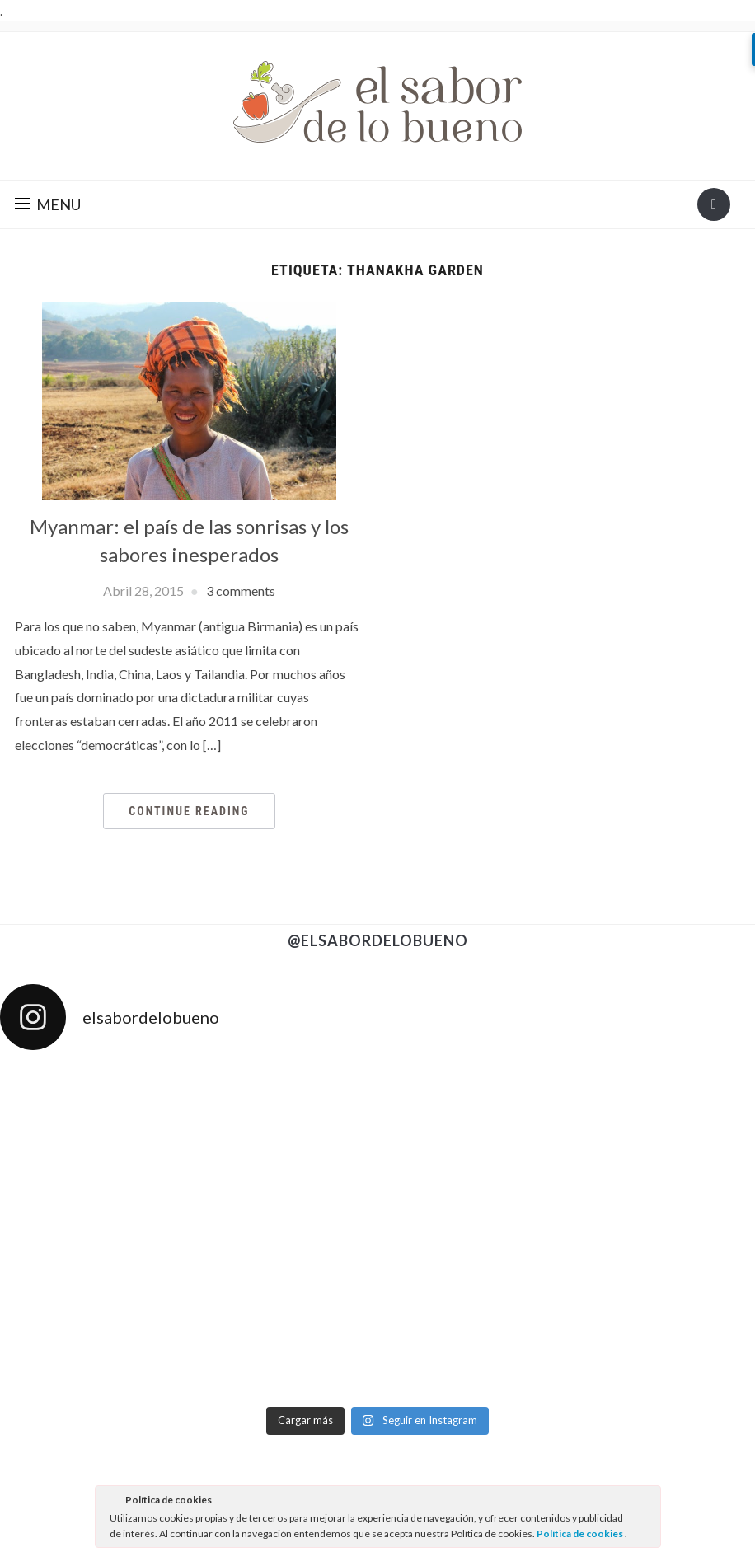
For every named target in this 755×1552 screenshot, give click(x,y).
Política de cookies (581, 1533)
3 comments (240, 590)
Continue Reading (189, 811)
